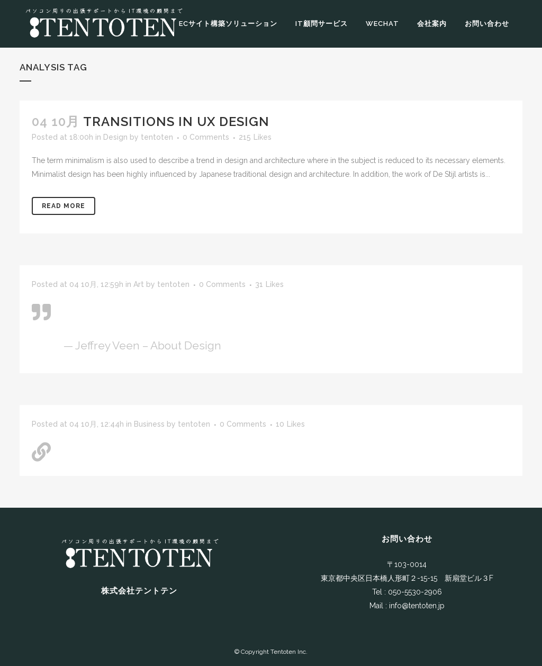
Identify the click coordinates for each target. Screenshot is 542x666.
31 (269, 284)
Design (115, 137)
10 (290, 424)
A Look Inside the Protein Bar (138, 448)
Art (138, 284)
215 (255, 137)
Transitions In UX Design (176, 121)
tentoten (157, 137)
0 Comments (206, 137)
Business (149, 424)
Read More (63, 206)
